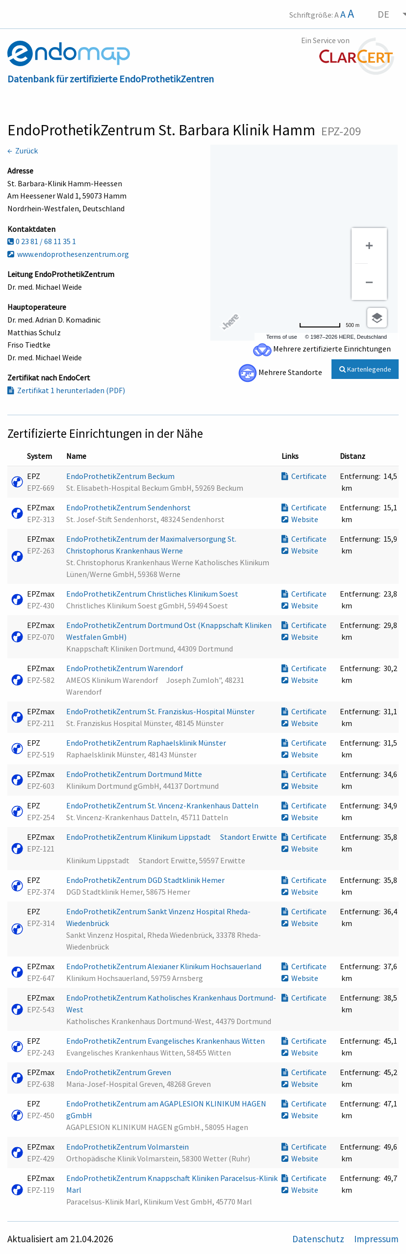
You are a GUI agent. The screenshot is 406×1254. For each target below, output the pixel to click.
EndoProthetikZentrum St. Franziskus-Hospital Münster (161, 711)
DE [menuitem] (383, 14)
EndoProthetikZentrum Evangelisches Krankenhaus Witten (166, 1041)
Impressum (376, 1239)
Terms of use (281, 337)
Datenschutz (319, 1239)
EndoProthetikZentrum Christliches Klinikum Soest (153, 594)
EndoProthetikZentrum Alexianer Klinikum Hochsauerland (164, 966)
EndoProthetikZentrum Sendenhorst (129, 507)
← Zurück (22, 150)
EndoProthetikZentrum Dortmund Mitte (134, 774)
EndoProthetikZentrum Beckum (121, 476)
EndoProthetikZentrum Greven (119, 1072)
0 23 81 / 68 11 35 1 (41, 241)
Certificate (304, 476)
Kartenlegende (365, 369)
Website (299, 519)
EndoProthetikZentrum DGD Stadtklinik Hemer (146, 880)
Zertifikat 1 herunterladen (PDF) (66, 390)
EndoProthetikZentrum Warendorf (125, 668)
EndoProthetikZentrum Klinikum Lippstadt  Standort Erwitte (171, 837)
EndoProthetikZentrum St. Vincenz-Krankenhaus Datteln (163, 805)
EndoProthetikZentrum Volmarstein (128, 1147)
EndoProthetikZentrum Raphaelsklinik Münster (147, 743)
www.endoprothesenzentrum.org (68, 254)
